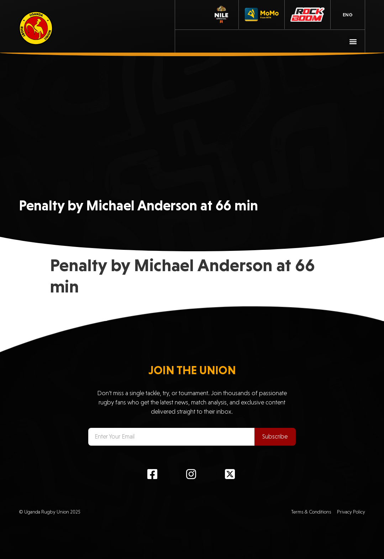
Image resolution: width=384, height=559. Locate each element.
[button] (353, 41)
